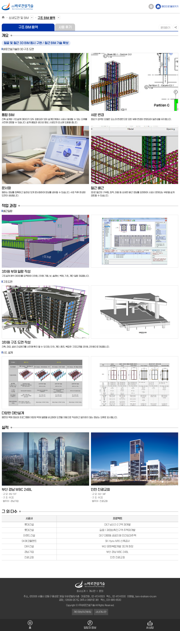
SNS (175, 27)
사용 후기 (65, 27)
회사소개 (81, 591)
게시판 (92, 591)
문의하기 (165, 27)
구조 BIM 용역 (28, 27)
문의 (101, 591)
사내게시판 (100, 612)
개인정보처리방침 (82, 612)
